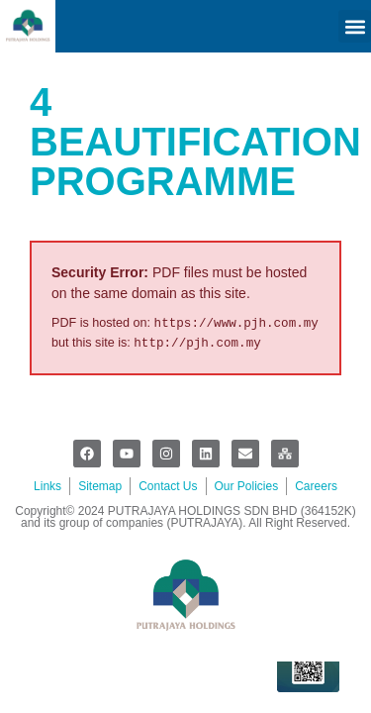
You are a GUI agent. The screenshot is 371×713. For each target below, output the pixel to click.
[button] (354, 26)
